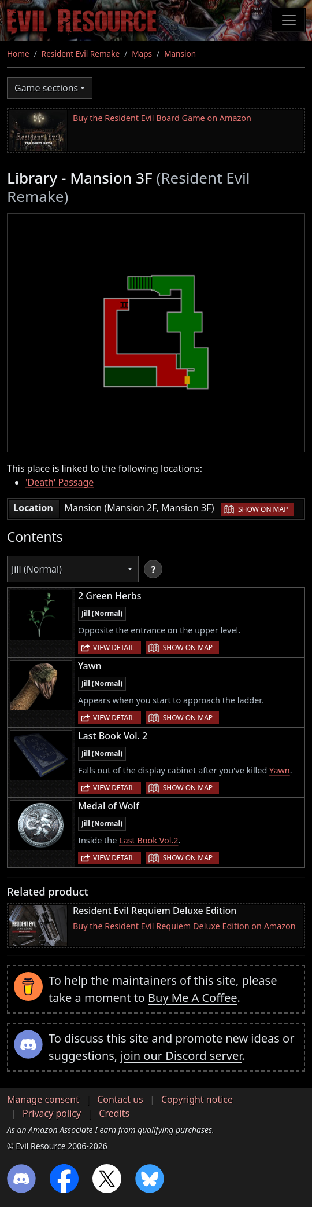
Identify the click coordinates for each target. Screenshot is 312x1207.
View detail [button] (114, 647)
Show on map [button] (263, 509)
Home (18, 53)
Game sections (46, 88)
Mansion (180, 53)
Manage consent (43, 1099)
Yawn (279, 770)
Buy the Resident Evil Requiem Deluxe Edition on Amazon (184, 925)
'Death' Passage (59, 482)
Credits (114, 1113)
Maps (142, 53)
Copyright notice (197, 1099)
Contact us (120, 1099)
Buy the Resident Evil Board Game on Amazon (162, 117)
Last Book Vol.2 (149, 840)
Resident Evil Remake (81, 53)
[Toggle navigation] (289, 20)
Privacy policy (52, 1113)
